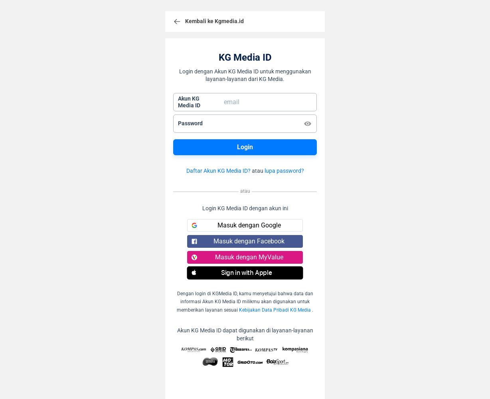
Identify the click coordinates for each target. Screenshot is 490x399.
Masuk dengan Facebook (238, 241)
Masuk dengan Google (236, 225)
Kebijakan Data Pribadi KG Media (275, 310)
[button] (245, 273)
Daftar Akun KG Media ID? (218, 171)
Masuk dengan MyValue (237, 257)
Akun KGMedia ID (189, 102)
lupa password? (284, 171)
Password (190, 123)
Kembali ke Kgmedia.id (208, 22)
